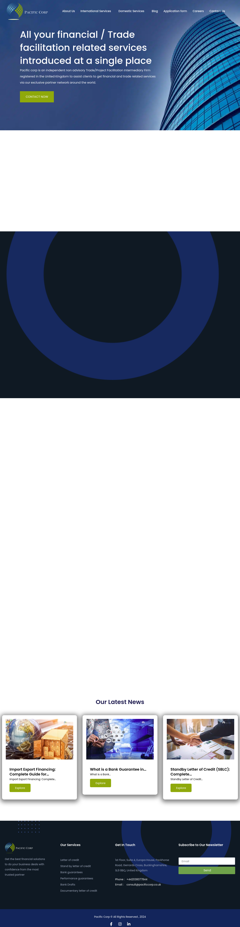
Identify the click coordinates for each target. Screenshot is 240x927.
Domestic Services (131, 11)
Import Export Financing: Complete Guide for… (33, 772)
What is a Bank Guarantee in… (118, 769)
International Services (95, 11)
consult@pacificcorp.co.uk (144, 882)
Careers (198, 11)
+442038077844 (137, 877)
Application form (175, 11)
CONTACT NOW (37, 97)
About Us (68, 11)
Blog (155, 11)
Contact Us (217, 11)
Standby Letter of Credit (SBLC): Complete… (200, 772)
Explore (20, 788)
